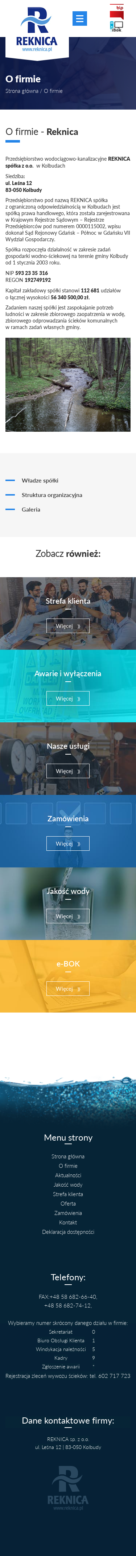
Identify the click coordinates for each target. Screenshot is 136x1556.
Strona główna (21, 90)
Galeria (31, 509)
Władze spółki (40, 480)
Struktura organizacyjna (52, 495)
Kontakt (68, 1222)
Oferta (68, 1203)
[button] (68, 626)
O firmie (68, 1165)
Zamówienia (68, 1212)
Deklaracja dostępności (68, 1231)
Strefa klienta (68, 1194)
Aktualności (68, 1175)
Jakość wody (68, 1184)
